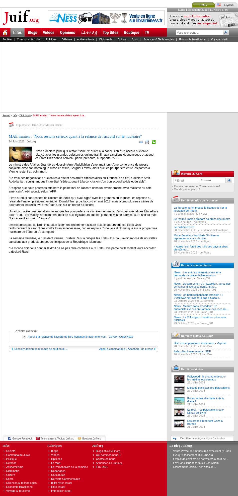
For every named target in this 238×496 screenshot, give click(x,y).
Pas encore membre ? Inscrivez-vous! (197, 186)
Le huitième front (184, 227)
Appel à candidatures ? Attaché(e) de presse (126, 348)
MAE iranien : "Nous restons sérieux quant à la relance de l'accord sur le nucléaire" (75, 136)
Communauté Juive (29, 39)
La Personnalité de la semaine (69, 466)
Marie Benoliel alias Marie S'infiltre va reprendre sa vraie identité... (196, 237)
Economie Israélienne (192, 39)
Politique (51, 39)
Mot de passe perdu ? (187, 189)
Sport (135, 39)
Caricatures (58, 474)
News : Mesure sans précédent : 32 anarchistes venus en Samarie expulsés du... (201, 307)
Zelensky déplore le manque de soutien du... (41, 348)
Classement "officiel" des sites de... (194, 466)
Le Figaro (205, 241)
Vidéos (55, 454)
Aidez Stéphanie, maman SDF (192, 351)
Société (7, 39)
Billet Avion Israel (61, 482)
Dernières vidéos (192, 369)
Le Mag (55, 462)
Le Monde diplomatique (214, 230)
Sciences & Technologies (159, 39)
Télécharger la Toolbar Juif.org (57, 438)
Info (15, 115)
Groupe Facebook (22, 438)
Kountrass (199, 221)
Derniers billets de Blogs (197, 335)
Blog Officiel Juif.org (108, 450)
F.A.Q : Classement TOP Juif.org (193, 454)
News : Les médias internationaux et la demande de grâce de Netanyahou (197, 274)
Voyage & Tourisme (18, 490)
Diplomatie (105, 39)
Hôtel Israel (58, 486)
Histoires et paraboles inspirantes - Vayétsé (200, 343)
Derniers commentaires (196, 265)
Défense (67, 39)
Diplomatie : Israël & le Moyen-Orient (39, 125)
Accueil (6, 115)
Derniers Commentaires (65, 478)
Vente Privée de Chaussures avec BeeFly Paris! (202, 450)
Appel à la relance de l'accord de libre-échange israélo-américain (67, 336)
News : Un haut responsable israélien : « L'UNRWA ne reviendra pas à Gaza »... (198, 296)
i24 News (201, 213)
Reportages (58, 470)
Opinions (56, 458)
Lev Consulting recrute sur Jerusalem (196, 462)
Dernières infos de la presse (199, 200)
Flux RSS (101, 466)
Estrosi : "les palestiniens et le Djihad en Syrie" (205, 411)
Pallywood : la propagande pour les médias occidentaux (206, 378)
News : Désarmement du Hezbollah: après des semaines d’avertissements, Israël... (202, 285)
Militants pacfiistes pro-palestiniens (208, 387)
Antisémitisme (85, 39)
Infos (5, 445)
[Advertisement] (61, 77)
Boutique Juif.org (91, 438)
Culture (122, 39)
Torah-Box (206, 346)
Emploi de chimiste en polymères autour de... (200, 458)
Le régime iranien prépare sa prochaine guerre (202, 218)
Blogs (54, 450)
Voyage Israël (219, 39)
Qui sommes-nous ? (108, 454)
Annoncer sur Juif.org (109, 462)
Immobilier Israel (61, 490)
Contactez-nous (105, 458)
